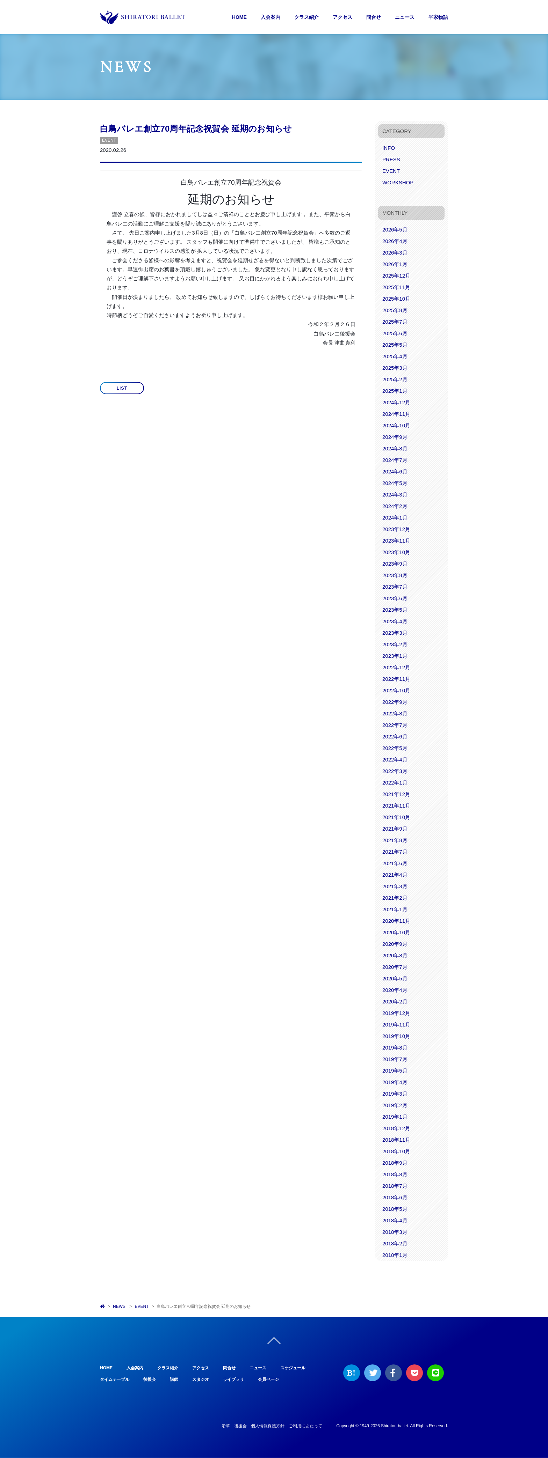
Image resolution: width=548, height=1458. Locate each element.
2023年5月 (395, 610)
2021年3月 (395, 886)
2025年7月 (395, 322)
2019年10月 (396, 1036)
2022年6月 (395, 736)
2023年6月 (395, 598)
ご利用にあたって (305, 1426)
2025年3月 (395, 368)
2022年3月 (395, 771)
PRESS (391, 159)
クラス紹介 (306, 17)
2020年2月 (395, 1001)
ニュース (404, 17)
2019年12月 (396, 1013)
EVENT (109, 140)
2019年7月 (395, 1059)
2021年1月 (395, 909)
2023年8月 (395, 575)
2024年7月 (395, 460)
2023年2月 (395, 644)
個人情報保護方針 (267, 1426)
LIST (122, 388)
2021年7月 (395, 852)
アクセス (342, 17)
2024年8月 (395, 448)
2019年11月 (396, 1025)
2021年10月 (396, 817)
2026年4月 (395, 241)
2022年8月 (395, 713)
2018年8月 (395, 1174)
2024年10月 (396, 425)
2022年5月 (395, 748)
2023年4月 (395, 621)
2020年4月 (395, 990)
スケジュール (292, 1368)
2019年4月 (395, 1082)
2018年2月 (395, 1243)
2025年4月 (395, 356)
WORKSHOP (397, 182)
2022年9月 (395, 702)
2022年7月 (395, 725)
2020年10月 (396, 932)
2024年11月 (396, 414)
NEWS (119, 1306)
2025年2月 (395, 379)
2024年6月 (395, 471)
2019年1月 (395, 1117)
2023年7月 (395, 587)
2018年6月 (395, 1197)
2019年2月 (395, 1105)
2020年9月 (395, 944)
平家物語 (438, 17)
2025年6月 (395, 333)
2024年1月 (395, 518)
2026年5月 (395, 230)
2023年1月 (395, 656)
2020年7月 (395, 967)
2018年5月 (395, 1209)
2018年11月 (396, 1140)
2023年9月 (395, 564)
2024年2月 (395, 506)
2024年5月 (395, 483)
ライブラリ (233, 1379)
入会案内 (270, 17)
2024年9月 (395, 437)
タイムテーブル (114, 1379)
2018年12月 (396, 1128)
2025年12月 (396, 276)
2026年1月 (395, 264)
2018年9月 (395, 1163)
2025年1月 (395, 391)
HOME (239, 17)
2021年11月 (396, 806)
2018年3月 (395, 1232)
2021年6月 (395, 863)
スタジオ (200, 1379)
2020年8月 (395, 955)
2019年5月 (395, 1071)
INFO (388, 148)
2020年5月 (395, 978)
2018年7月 (395, 1186)
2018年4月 (395, 1220)
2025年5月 (395, 345)
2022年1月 (395, 783)
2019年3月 (395, 1094)
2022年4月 (395, 760)
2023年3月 (395, 633)
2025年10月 (396, 299)
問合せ (373, 17)
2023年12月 (396, 529)
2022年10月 (396, 690)
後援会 (149, 1379)
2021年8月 (395, 840)
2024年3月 (395, 495)
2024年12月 (396, 402)
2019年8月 (395, 1048)
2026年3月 (395, 253)
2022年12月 (396, 667)
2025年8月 (395, 310)
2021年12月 (396, 794)
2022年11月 (396, 679)
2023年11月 (396, 541)
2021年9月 (395, 829)
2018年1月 (395, 1255)
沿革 (226, 1426)
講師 (174, 1379)
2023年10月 (396, 552)
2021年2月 (395, 898)
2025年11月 (396, 287)
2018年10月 (396, 1151)
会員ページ (268, 1379)
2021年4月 (395, 875)
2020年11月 (396, 921)
